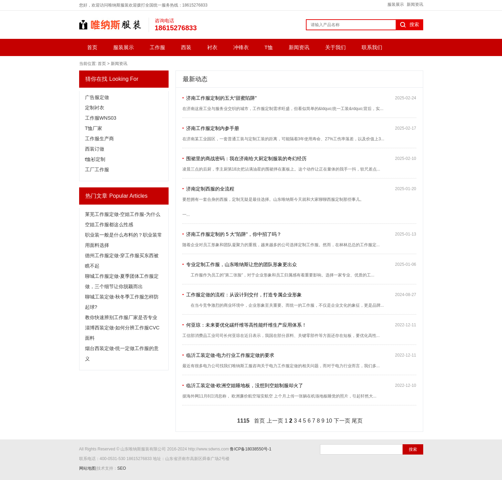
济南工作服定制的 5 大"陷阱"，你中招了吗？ (234, 234)
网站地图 (87, 468)
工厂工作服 (97, 169)
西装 (186, 47)
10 (329, 421)
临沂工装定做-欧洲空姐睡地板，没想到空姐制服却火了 (244, 385)
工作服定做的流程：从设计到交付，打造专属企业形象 (244, 294)
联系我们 (372, 47)
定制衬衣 (94, 107)
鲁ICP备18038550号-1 (250, 449)
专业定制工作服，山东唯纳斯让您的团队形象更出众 (241, 264)
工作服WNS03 (101, 118)
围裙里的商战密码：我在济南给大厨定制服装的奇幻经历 (246, 158)
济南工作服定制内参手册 (212, 128)
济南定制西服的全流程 (210, 189)
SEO (121, 468)
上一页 (275, 421)
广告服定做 (97, 97)
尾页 (357, 421)
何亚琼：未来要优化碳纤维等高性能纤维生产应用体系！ (246, 325)
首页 (92, 47)
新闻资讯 (415, 4)
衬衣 (212, 47)
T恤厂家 (94, 128)
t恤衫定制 (95, 159)
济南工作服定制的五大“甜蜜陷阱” (221, 98)
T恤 (269, 47)
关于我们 (335, 47)
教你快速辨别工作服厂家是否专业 (121, 317)
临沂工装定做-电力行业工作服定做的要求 (230, 355)
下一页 (342, 421)
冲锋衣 (241, 47)
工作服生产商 (99, 138)
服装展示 (395, 4)
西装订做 (94, 149)
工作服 (157, 47)
